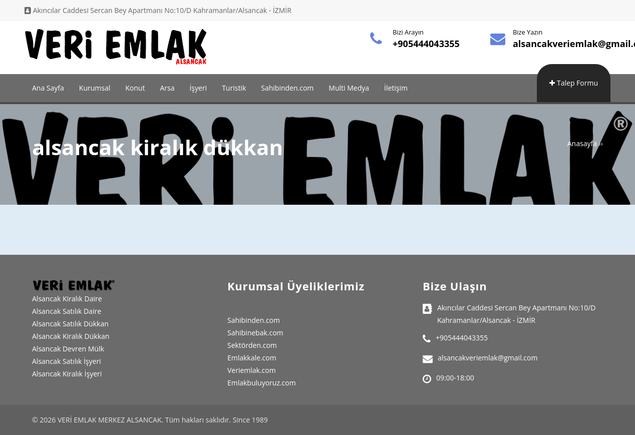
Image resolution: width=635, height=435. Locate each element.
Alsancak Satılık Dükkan (70, 323)
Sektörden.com (252, 345)
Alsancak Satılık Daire (66, 311)
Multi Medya (349, 88)
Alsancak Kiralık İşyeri (67, 373)
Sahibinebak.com (255, 332)
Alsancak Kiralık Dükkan (70, 336)
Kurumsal (94, 88)
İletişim (396, 88)
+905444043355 (426, 44)
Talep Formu (573, 83)
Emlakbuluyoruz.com (261, 382)
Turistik (234, 88)
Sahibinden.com (287, 88)
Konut (135, 88)
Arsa (167, 88)
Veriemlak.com (251, 370)
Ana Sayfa (48, 88)
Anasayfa (582, 143)
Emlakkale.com (251, 357)
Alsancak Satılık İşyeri (66, 361)
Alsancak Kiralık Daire (67, 298)
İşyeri (198, 88)
